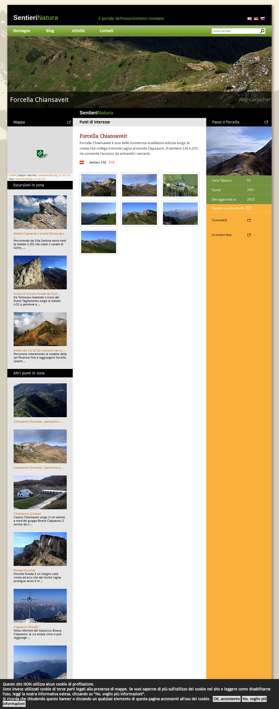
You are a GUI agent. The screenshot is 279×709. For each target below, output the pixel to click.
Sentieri (35, 17)
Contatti (106, 31)
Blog (50, 31)
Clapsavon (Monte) (26, 627)
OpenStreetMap (24, 179)
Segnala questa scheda (228, 208)
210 (111, 162)
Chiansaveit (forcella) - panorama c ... (38, 421)
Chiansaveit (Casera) (27, 514)
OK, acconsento (227, 699)
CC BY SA (40, 179)
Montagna (21, 31)
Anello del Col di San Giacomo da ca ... (39, 350)
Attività (78, 31)
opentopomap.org (47, 175)
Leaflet (12, 175)
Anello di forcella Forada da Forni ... (37, 294)
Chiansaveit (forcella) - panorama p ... (39, 467)
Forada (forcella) (24, 570)
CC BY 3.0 (64, 175)
